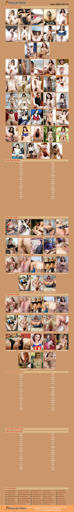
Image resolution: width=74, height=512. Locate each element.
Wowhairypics (61, 498)
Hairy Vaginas (11, 500)
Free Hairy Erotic (62, 504)
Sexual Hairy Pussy (12, 496)
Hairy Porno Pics (49, 500)
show (21, 192)
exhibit (21, 173)
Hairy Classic (35, 492)
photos (53, 181)
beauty (21, 164)
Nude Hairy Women (37, 504)
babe (53, 162)
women (53, 196)
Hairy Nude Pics (11, 498)
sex (21, 190)
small (53, 192)
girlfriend (53, 175)
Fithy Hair (47, 504)
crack (53, 170)
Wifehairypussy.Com (38, 494)
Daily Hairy (23, 504)
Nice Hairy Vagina (24, 500)
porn (53, 185)
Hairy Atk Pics (48, 498)
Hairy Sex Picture (11, 490)
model (52, 179)
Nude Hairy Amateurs (25, 494)
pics (21, 183)
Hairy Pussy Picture (25, 502)
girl (21, 175)
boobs (52, 166)
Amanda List (61, 496)
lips (53, 177)
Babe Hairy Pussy (49, 502)
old (21, 181)
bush (21, 168)
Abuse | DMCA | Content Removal (52, 510)
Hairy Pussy (48, 490)
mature (21, 179)
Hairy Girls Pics (11, 494)
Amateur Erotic (24, 496)
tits (53, 194)
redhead (53, 188)
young (52, 198)
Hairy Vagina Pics (37, 502)
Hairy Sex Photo (61, 490)
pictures (53, 183)
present (21, 187)
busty (21, 170)
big (53, 164)
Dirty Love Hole (36, 496)
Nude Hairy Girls (12, 502)
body (21, 166)
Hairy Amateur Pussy (38, 500)
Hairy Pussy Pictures (25, 498)
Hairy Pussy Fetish (24, 492)
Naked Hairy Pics (62, 502)
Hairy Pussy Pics (49, 494)
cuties (21, 171)
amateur (21, 162)
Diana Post (60, 494)
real (21, 188)
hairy (21, 177)
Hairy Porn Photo (62, 492)
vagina (21, 196)
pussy (52, 187)
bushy (52, 168)
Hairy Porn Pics (61, 500)
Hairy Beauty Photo (24, 490)
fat (53, 173)
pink (21, 185)
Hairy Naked (48, 492)
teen (21, 194)
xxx (21, 198)
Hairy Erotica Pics (11, 492)
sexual (52, 190)
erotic (52, 171)
